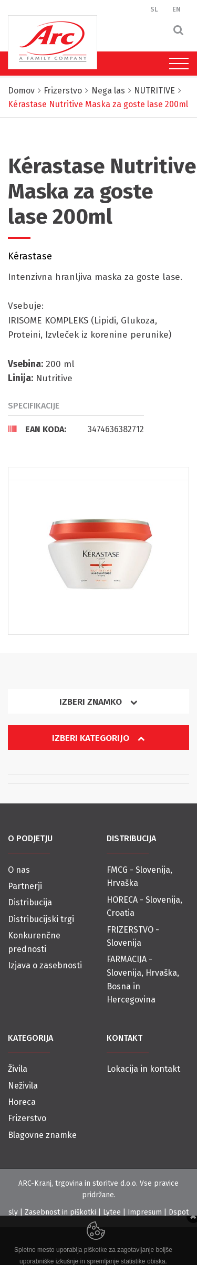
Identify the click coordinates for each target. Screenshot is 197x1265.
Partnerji (25, 886)
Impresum (145, 1212)
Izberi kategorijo (98, 738)
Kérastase (30, 256)
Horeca (22, 1102)
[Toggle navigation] (176, 63)
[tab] (76, 429)
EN (176, 9)
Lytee (112, 1212)
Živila (17, 1069)
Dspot (179, 1212)
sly (13, 1212)
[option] (98, 550)
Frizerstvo (27, 1118)
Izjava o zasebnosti (45, 965)
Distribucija (30, 902)
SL (154, 9)
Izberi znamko (98, 701)
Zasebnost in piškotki (60, 1212)
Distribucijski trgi (41, 919)
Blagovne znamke (42, 1135)
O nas (19, 870)
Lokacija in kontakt (143, 1069)
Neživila (23, 1086)
